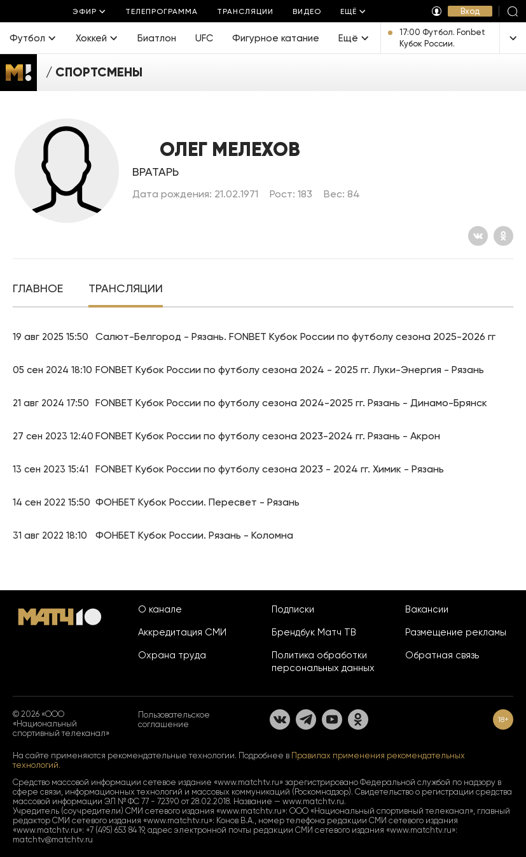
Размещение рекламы (455, 632)
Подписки (293, 609)
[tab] (38, 290)
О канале (160, 609)
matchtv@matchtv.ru (53, 839)
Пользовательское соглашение (174, 719)
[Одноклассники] (503, 236)
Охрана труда (172, 655)
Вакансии (426, 609)
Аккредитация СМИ (182, 632)
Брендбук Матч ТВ (314, 632)
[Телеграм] (306, 719)
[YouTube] (332, 719)
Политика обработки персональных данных (323, 661)
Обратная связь (442, 655)
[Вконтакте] (478, 236)
